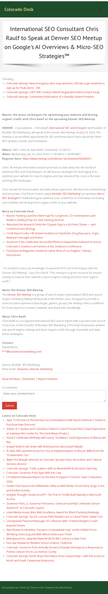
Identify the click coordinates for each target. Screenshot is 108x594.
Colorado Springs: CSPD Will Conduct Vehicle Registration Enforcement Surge (53, 92)
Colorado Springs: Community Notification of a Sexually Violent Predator (50, 97)
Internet (34, 369)
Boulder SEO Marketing (66, 194)
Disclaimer (28, 379)
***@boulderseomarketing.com (22, 351)
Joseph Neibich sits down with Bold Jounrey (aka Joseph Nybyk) (44, 446)
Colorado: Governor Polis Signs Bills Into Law (33, 473)
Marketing (46, 369)
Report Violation (48, 379)
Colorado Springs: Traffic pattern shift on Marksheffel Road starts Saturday (51, 468)
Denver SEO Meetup (19, 294)
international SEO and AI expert (68, 128)
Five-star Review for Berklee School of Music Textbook (39, 543)
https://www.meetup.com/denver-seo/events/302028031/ (57, 158)
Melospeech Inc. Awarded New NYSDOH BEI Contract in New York (46, 538)
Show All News (11, 379)
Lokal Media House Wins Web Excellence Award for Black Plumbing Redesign (52, 512)
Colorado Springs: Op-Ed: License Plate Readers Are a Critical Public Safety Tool (54, 516)
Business (23, 369)
